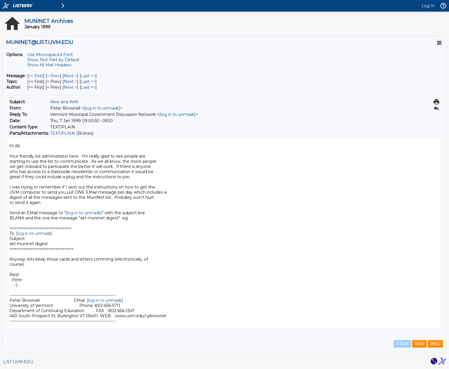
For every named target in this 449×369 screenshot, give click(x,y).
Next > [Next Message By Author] (70, 87)
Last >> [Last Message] (88, 75)
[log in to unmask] (102, 108)
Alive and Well (64, 101)
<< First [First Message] (36, 75)
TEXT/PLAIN (62, 133)
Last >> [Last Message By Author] (88, 87)
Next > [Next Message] (70, 75)
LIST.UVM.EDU (18, 361)
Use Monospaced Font (50, 54)
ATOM (402, 343)
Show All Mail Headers (49, 65)
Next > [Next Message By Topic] (70, 81)
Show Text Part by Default (53, 59)
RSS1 (419, 343)
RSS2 (435, 343)
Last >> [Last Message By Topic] (88, 81)
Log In (428, 5)
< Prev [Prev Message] (53, 75)
